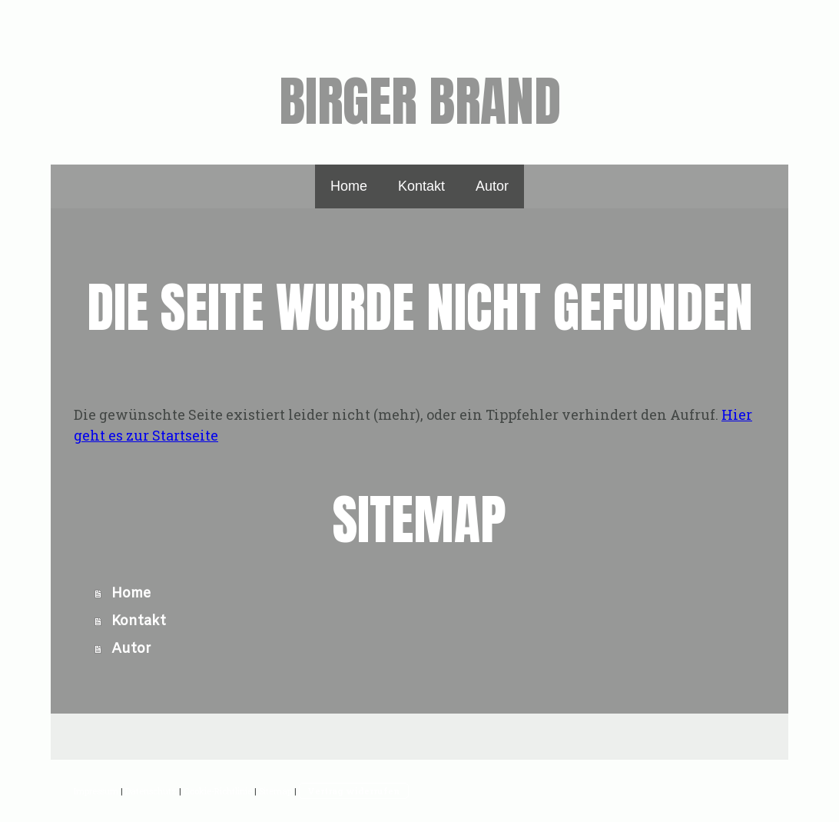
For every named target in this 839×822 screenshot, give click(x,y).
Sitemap (275, 791)
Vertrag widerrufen (353, 791)
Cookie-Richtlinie (218, 791)
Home (348, 186)
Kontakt (421, 186)
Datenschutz (151, 791)
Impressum (96, 791)
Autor (492, 186)
